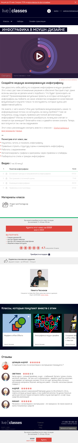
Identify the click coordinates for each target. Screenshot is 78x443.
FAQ (40, 428)
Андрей (15, 388)
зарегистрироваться (70, 11)
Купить (44, 440)
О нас (40, 425)
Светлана (16, 374)
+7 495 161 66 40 (69, 422)
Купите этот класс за (39, 228)
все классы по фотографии (39, 2)
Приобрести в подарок (39, 254)
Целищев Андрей (20, 362)
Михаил (15, 401)
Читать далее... (45, 295)
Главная (40, 423)
